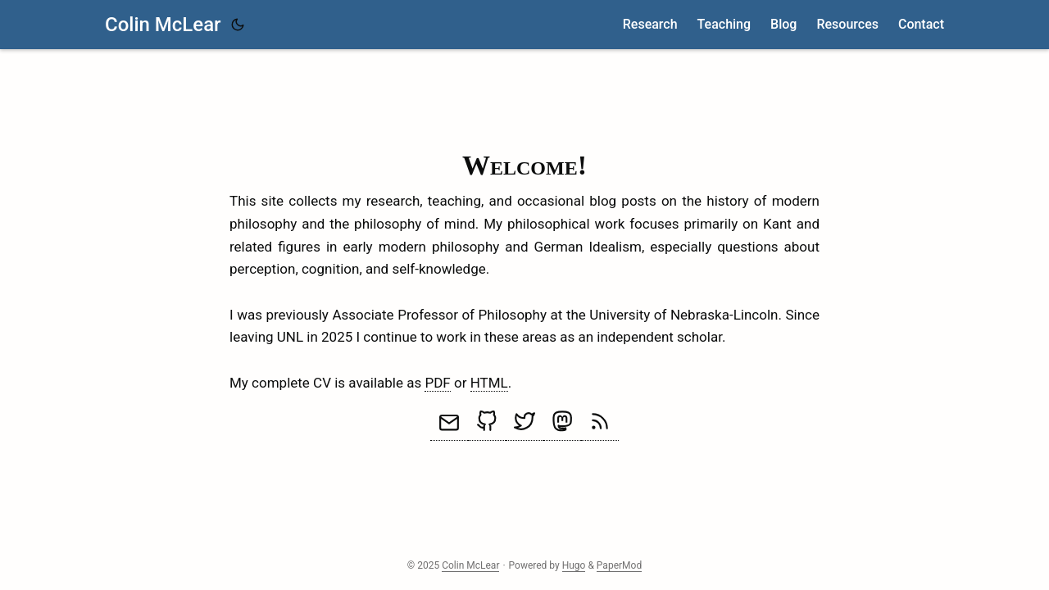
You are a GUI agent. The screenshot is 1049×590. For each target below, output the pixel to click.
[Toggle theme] (237, 24)
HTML (489, 382)
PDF (437, 382)
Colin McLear (163, 24)
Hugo (574, 565)
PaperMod (619, 565)
